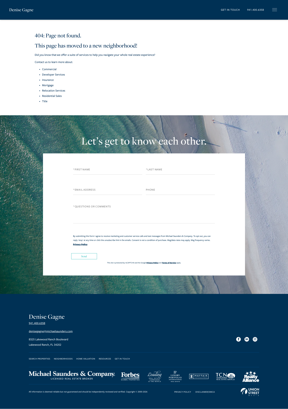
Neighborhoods (63, 359)
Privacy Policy (80, 244)
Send (84, 256)
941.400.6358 (255, 9)
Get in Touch (230, 9)
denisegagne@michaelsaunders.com (51, 331)
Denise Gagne (21, 10)
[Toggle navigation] (274, 10)
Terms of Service (169, 262)
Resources (105, 359)
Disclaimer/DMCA (205, 392)
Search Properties (39, 359)
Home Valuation (85, 359)
